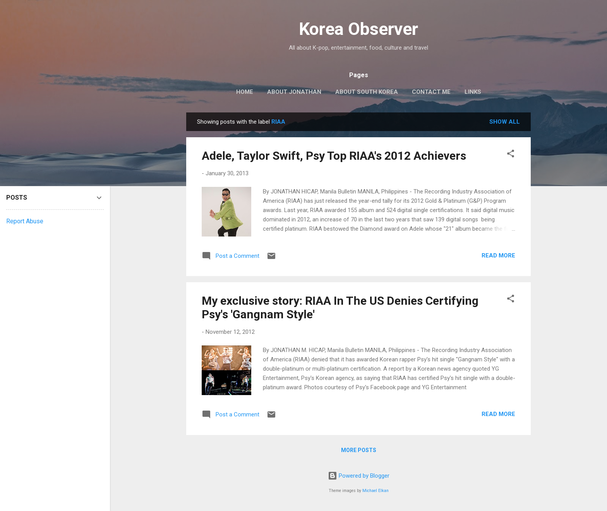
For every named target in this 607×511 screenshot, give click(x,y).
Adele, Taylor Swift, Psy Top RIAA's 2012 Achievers (334, 155)
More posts (358, 450)
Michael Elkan (375, 490)
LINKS (473, 91)
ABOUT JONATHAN (294, 91)
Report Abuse (24, 221)
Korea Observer (358, 29)
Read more (498, 255)
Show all (504, 121)
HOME (244, 91)
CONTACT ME (431, 91)
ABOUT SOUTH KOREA (366, 91)
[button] (510, 155)
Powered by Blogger (358, 475)
